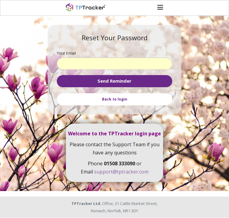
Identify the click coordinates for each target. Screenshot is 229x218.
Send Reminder (114, 81)
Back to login (114, 99)
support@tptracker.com (121, 171)
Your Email (66, 53)
